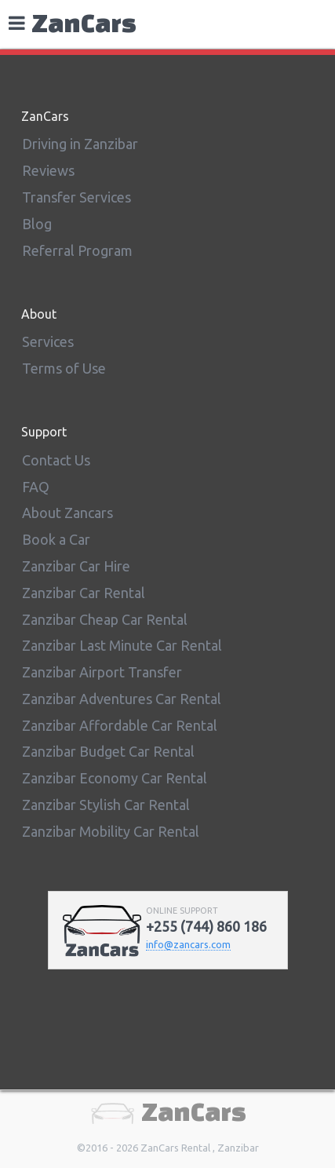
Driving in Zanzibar (80, 143)
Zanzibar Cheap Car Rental (105, 619)
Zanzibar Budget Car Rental (108, 751)
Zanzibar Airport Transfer (102, 672)
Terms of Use (64, 368)
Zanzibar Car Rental (83, 592)
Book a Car (56, 539)
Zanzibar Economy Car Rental (114, 778)
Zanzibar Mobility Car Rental (110, 831)
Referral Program (77, 250)
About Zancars (67, 512)
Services (48, 341)
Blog (37, 224)
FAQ (35, 487)
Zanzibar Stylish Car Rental (106, 804)
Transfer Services (76, 197)
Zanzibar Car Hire (76, 566)
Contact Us (56, 460)
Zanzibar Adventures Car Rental (121, 698)
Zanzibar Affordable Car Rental (119, 725)
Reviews (48, 170)
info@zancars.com (188, 944)
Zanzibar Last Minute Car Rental (122, 645)
